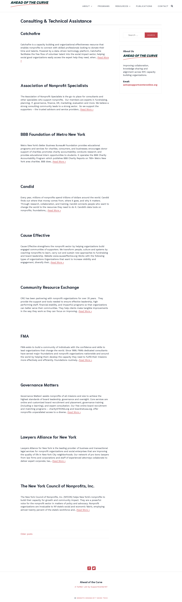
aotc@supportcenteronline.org (140, 85)
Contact (163, 6)
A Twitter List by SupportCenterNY (91, 587)
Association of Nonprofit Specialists (54, 85)
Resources (122, 6)
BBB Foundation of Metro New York (53, 134)
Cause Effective (35, 235)
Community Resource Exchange (50, 287)
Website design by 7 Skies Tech (92, 598)
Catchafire (30, 33)
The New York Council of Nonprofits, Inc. (57, 485)
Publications (144, 6)
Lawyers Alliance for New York (48, 436)
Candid (27, 186)
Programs (104, 6)
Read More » (86, 109)
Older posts (26, 534)
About (87, 6)
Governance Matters (40, 384)
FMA (25, 335)
